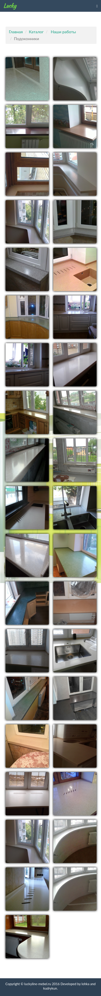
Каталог (36, 31)
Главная (16, 31)
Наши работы (63, 31)
